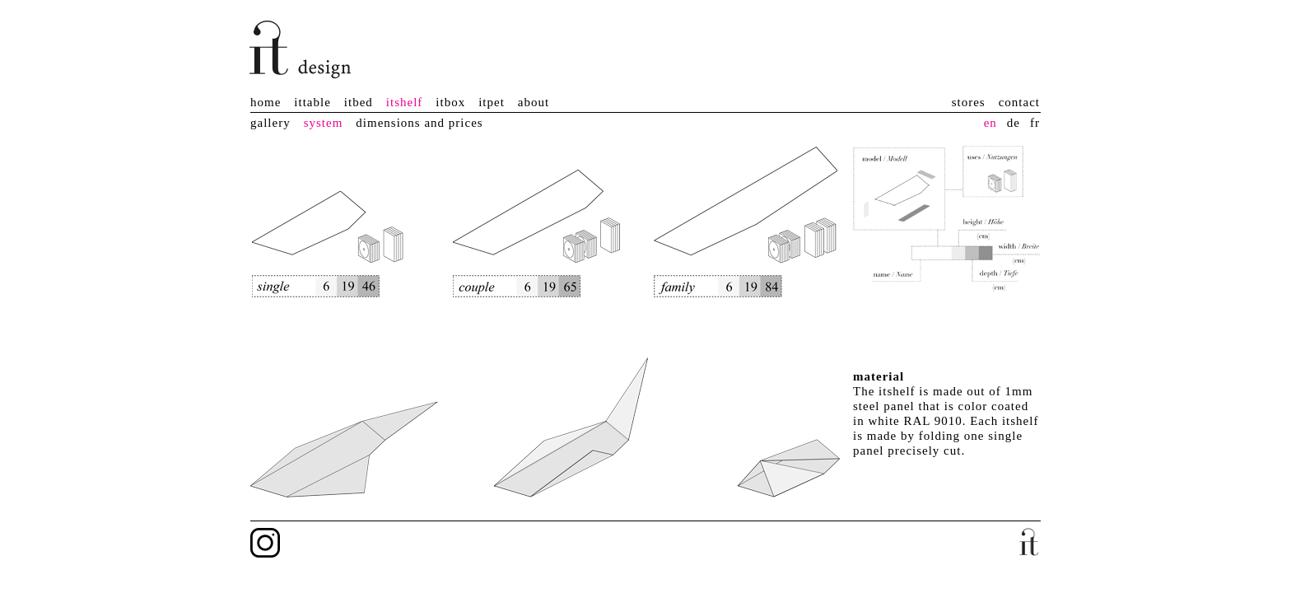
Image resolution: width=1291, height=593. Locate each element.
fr (1035, 122)
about (533, 102)
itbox (450, 102)
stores (969, 102)
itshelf (404, 102)
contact (1019, 102)
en (990, 122)
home (265, 102)
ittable (312, 102)
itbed (358, 102)
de (1013, 122)
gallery (270, 122)
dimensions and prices (419, 122)
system (323, 122)
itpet (491, 102)
